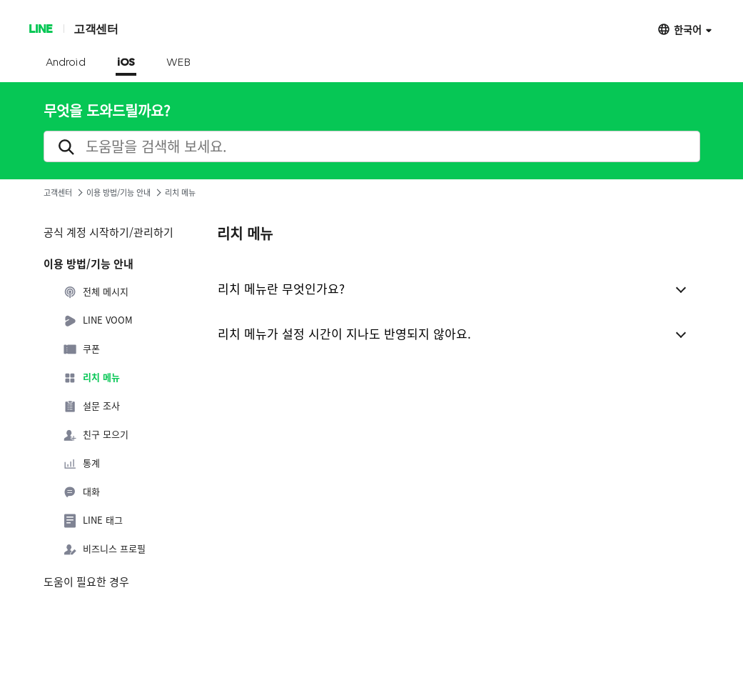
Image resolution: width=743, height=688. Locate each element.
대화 (81, 492)
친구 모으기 (95, 435)
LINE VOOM (98, 321)
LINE (40, 28)
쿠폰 (81, 349)
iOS (126, 63)
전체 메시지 (95, 292)
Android (66, 63)
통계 (81, 464)
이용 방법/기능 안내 (118, 192)
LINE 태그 (93, 521)
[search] (372, 146)
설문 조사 (91, 406)
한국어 (688, 29)
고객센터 (96, 28)
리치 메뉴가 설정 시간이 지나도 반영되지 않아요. (344, 333)
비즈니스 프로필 (104, 549)
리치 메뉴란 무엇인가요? (281, 288)
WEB (178, 63)
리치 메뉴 (91, 378)
